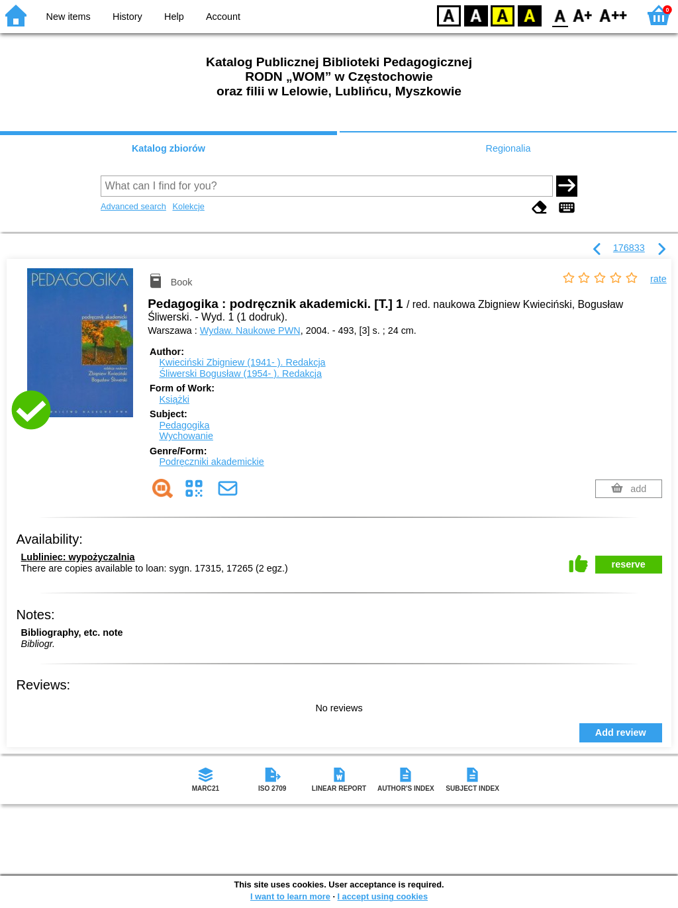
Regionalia (507, 148)
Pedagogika (184, 425)
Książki (174, 399)
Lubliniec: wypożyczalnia (78, 557)
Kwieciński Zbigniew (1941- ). (242, 362)
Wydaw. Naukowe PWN (250, 330)
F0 (560, 15)
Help (174, 16)
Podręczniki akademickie (211, 461)
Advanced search (133, 206)
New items (68, 16)
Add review (620, 732)
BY (529, 15)
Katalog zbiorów (168, 148)
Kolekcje (188, 206)
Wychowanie (186, 435)
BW (476, 15)
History (127, 16)
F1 (583, 15)
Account (223, 16)
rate (658, 279)
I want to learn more (290, 896)
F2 (613, 15)
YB (502, 15)
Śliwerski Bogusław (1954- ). (240, 373)
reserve (629, 564)
